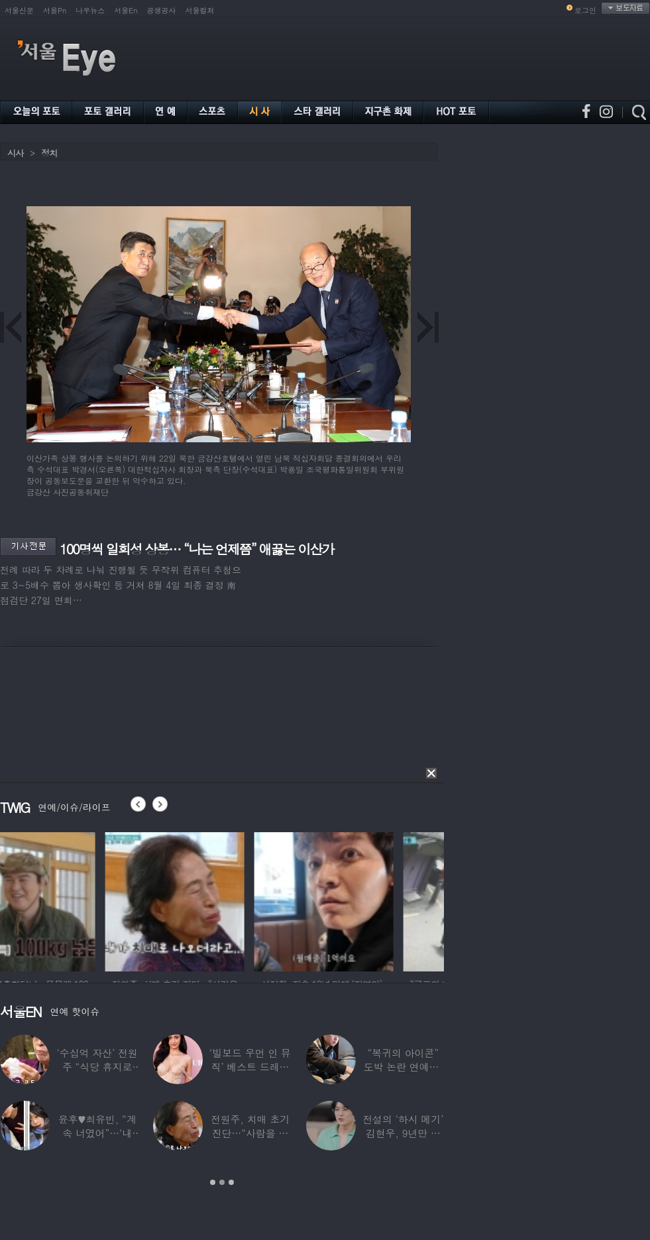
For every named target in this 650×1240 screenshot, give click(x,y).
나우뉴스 (90, 10)
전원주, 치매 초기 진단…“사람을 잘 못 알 (250, 1133)
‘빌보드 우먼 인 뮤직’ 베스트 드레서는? (250, 1066)
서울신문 (19, 10)
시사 (15, 153)
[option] (69, 900)
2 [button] (222, 1182)
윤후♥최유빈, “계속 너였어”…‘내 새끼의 (97, 1133)
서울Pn (54, 10)
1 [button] (212, 1182)
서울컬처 (200, 10)
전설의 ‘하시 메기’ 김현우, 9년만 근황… (402, 1133)
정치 (49, 153)
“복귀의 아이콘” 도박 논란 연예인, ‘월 (403, 1066)
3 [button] (231, 1182)
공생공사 (161, 10)
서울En (125, 10)
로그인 (585, 10)
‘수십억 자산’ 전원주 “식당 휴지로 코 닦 (97, 1066)
